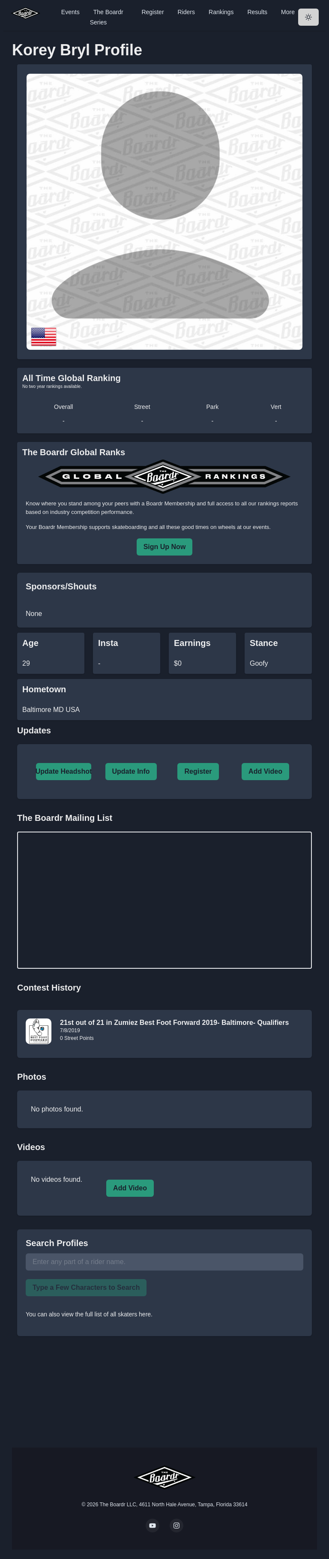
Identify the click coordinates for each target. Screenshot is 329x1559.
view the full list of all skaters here (106, 1314)
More (288, 12)
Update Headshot (64, 771)
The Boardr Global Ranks (73, 452)
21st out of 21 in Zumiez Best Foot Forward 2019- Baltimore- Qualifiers (174, 1022)
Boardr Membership (63, 527)
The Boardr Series (106, 17)
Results (257, 12)
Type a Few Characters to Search (86, 1287)
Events (70, 12)
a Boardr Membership (168, 503)
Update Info (131, 771)
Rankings (221, 12)
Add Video (265, 771)
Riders (186, 12)
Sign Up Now (165, 546)
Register (152, 12)
